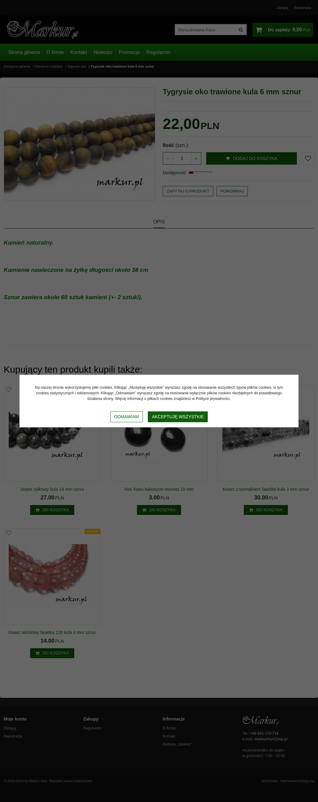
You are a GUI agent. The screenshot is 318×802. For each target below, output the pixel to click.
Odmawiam (126, 416)
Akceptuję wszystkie (178, 416)
